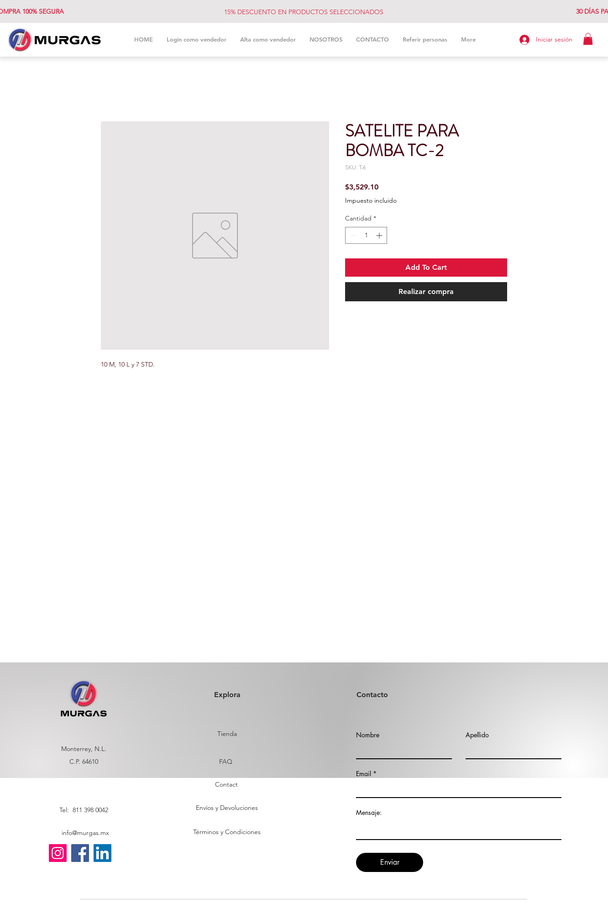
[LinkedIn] (102, 853)
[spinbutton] (366, 235)
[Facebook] (80, 853)
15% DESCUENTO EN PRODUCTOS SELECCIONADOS (303, 12)
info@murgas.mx (85, 833)
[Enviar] (389, 862)
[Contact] (226, 785)
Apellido (477, 735)
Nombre (367, 735)
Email (363, 774)
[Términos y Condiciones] (227, 832)
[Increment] (380, 235)
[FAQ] (225, 762)
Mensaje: (369, 812)
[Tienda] (226, 734)
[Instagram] (58, 853)
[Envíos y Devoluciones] (226, 808)
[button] (588, 39)
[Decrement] (352, 235)
